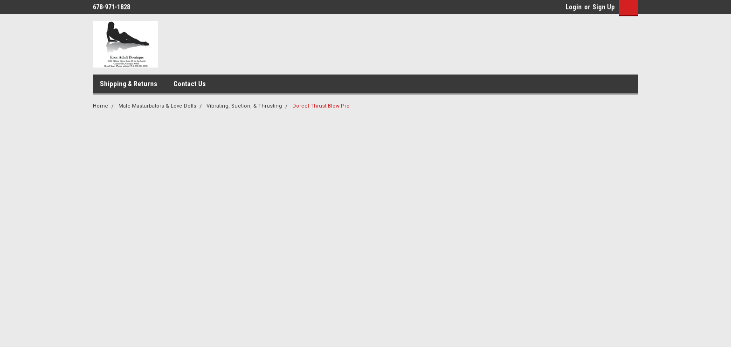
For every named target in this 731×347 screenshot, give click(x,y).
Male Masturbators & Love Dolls (157, 106)
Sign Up (603, 7)
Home (100, 106)
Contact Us (189, 84)
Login (573, 7)
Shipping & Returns (128, 84)
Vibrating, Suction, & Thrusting (244, 106)
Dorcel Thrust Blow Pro (321, 106)
